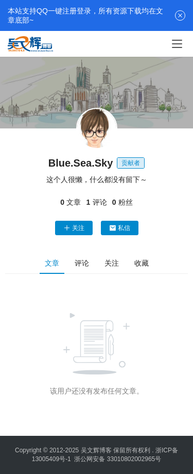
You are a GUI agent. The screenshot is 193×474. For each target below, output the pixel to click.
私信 (119, 228)
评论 (82, 263)
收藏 (141, 263)
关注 (73, 228)
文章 (52, 263)
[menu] (177, 44)
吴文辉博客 (96, 450)
